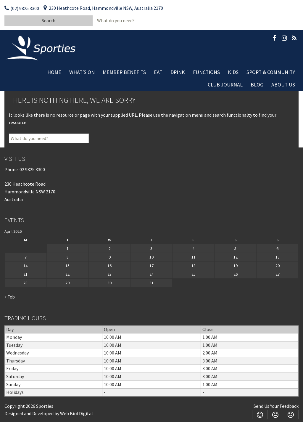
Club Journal (225, 84)
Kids (233, 72)
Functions (206, 72)
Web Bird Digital (76, 413)
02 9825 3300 (32, 169)
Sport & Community (270, 72)
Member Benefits (124, 72)
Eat (158, 72)
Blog (257, 84)
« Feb (9, 297)
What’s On (82, 72)
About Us (283, 84)
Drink (177, 72)
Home (54, 72)
